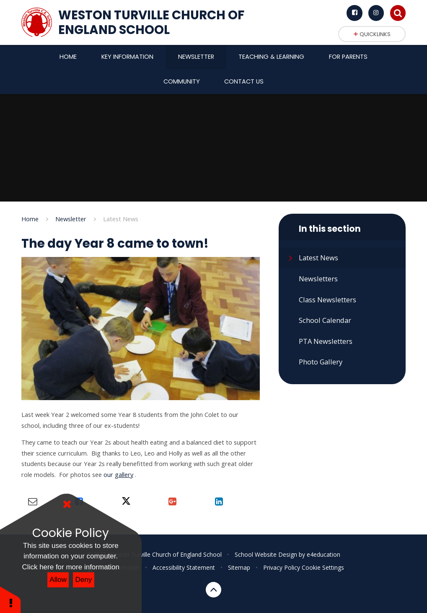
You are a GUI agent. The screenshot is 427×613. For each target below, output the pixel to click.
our (118, 474)
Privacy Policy (281, 567)
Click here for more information (70, 567)
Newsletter (70, 219)
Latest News (120, 219)
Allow (58, 580)
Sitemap (239, 567)
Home (30, 219)
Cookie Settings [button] (323, 567)
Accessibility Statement (184, 567)
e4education (323, 554)
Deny (83, 580)
